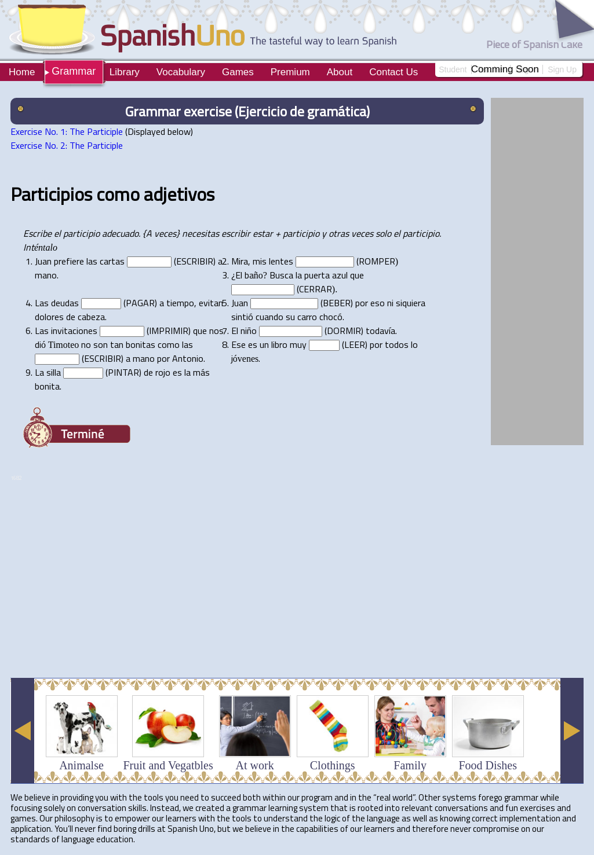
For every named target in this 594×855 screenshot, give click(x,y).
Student (453, 69)
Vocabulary (180, 72)
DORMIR (344, 330)
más (201, 372)
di (38, 344)
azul (340, 275)
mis (260, 261)
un (264, 344)
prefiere (69, 261)
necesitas (200, 233)
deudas (65, 303)
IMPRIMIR (168, 330)
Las (42, 303)
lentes (281, 261)
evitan (211, 303)
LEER (354, 344)
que (357, 275)
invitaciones (74, 330)
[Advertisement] (221, 640)
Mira (239, 261)
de (70, 317)
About (339, 72)
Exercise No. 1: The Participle (66, 131)
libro (279, 344)
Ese (238, 344)
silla (53, 372)
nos (216, 330)
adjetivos (179, 194)
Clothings (332, 765)
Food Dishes (487, 765)
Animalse (81, 765)
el (57, 233)
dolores (49, 317)
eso (377, 303)
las (91, 261)
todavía (380, 330)
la (299, 275)
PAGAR (140, 303)
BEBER (337, 303)
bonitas (140, 344)
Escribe (37, 233)
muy (298, 344)
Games (238, 72)
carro (307, 317)
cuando (269, 317)
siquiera (410, 303)
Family (410, 765)
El (238, 275)
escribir (235, 233)
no (86, 344)
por (361, 303)
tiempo (180, 303)
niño (248, 330)
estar (263, 233)
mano (46, 275)
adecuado (120, 233)
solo (383, 233)
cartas (112, 261)
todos (397, 344)
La (39, 372)
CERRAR (315, 289)
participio (81, 233)
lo (414, 344)
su (290, 317)
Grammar (74, 71)
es (252, 344)
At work (255, 765)
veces (362, 233)
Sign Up (562, 69)
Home (22, 72)
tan (116, 344)
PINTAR (123, 372)
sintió (242, 317)
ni (390, 303)
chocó (330, 317)
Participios (51, 194)
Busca (281, 275)
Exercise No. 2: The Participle (66, 145)
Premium (290, 72)
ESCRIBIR (194, 261)
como (118, 194)
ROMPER (377, 261)
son (100, 344)
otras (339, 233)
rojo (162, 372)
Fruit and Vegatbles (168, 765)
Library (125, 72)
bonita (47, 386)
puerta (317, 275)
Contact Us (393, 72)
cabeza (91, 317)
